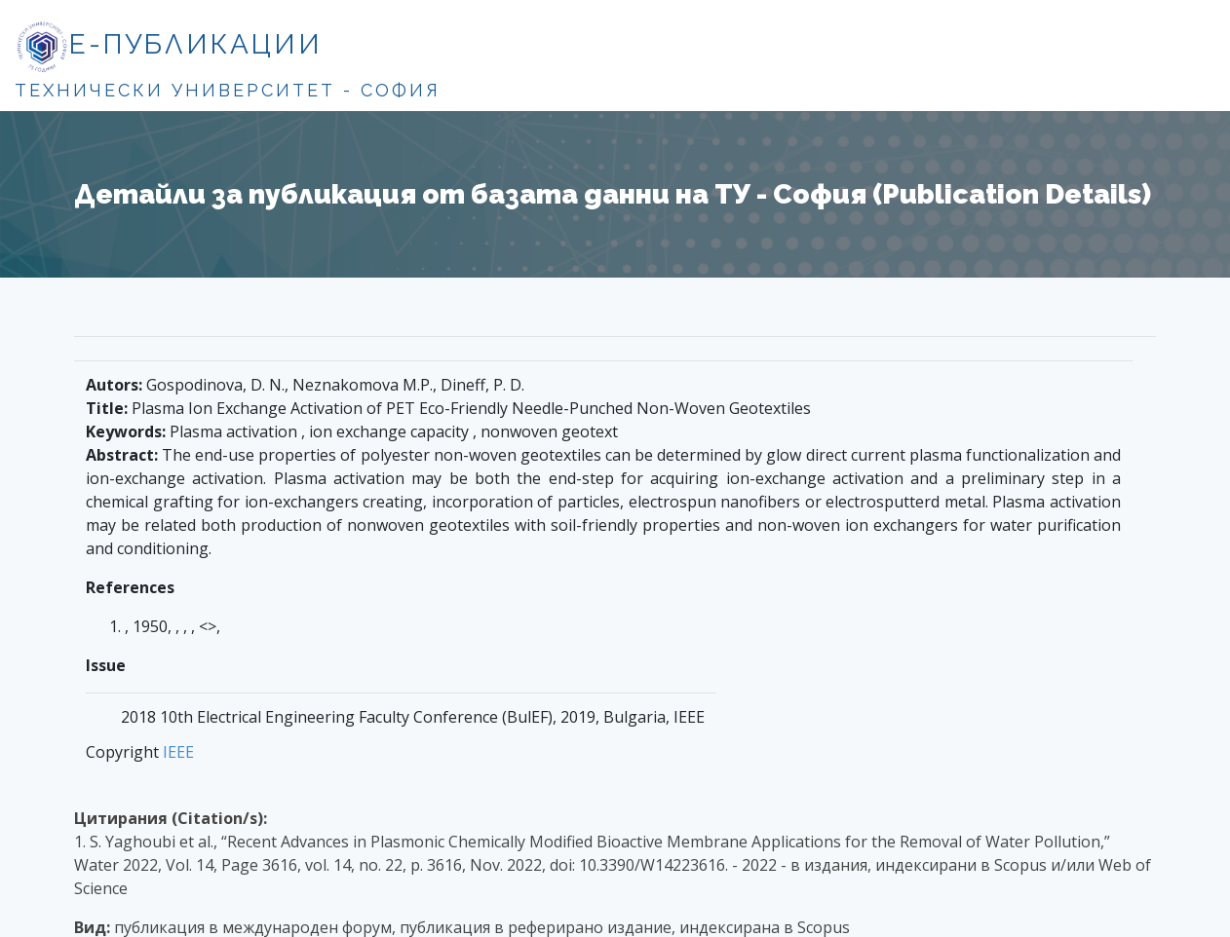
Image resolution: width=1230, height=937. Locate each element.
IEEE (178, 752)
